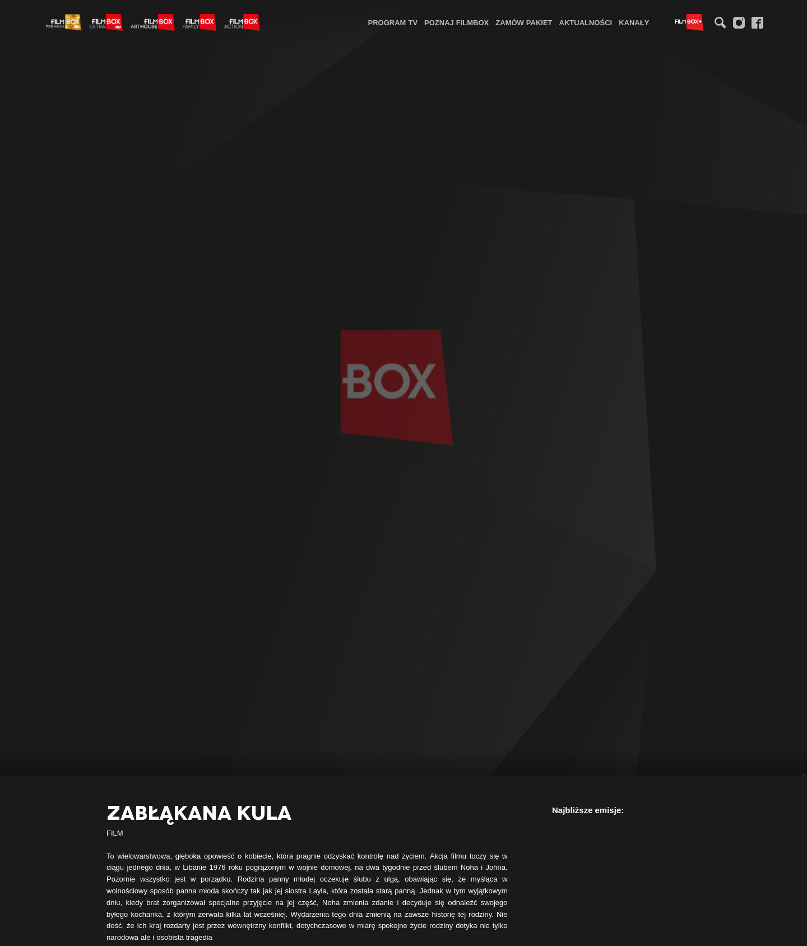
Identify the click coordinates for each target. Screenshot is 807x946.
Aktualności (586, 22)
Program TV (393, 22)
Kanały (634, 22)
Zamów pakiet (523, 22)
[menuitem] (393, 22)
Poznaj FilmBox (456, 22)
